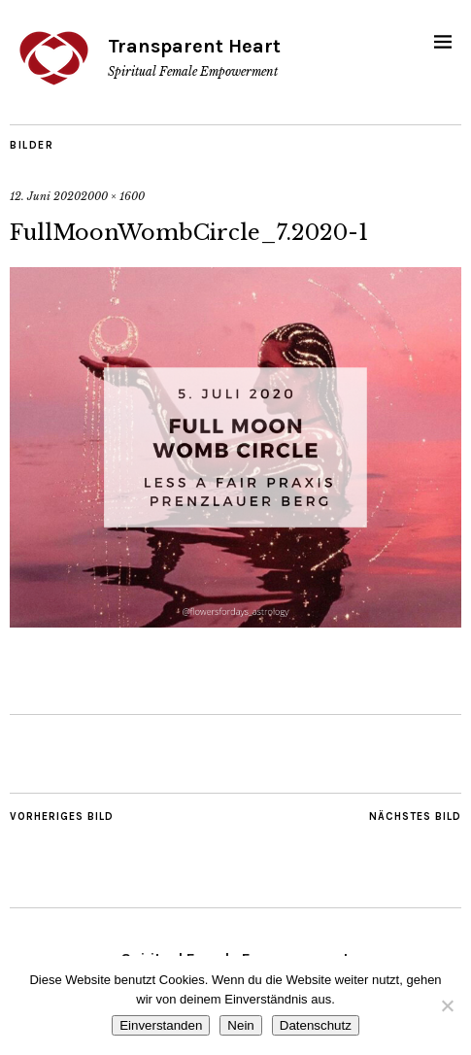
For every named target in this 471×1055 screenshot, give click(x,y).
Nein (240, 1025)
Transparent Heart (194, 46)
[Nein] (446, 1005)
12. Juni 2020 (45, 196)
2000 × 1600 (113, 196)
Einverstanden (160, 1025)
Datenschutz (316, 1025)
